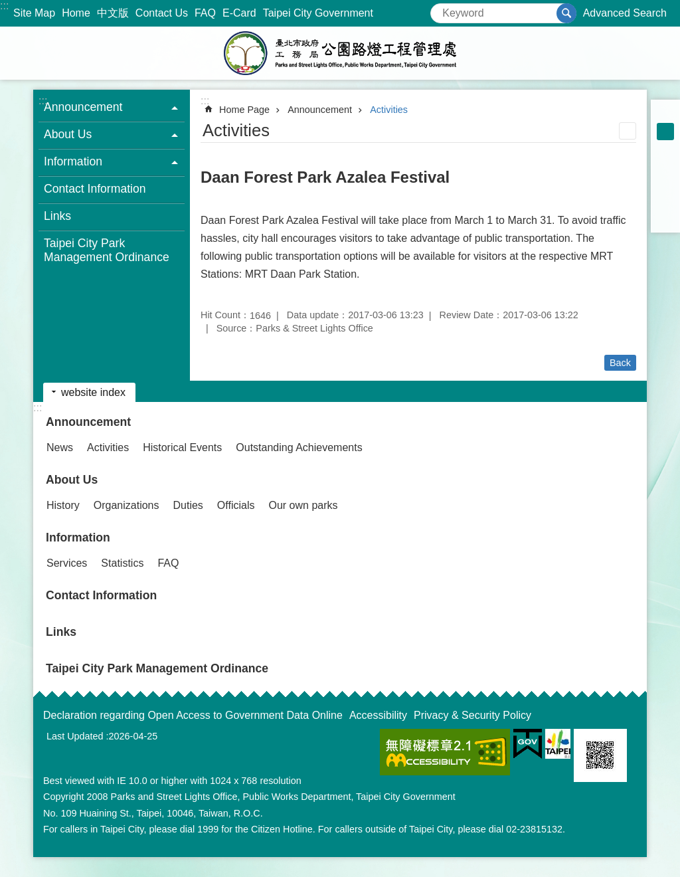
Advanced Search (625, 13)
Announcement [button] (83, 107)
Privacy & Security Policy (472, 715)
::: (4, 5)
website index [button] (93, 392)
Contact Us (161, 13)
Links (57, 216)
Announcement (320, 109)
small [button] (665, 114)
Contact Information (95, 188)
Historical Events (182, 447)
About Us (72, 479)
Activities (389, 109)
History (63, 505)
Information (78, 537)
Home (76, 13)
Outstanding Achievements (299, 447)
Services (66, 563)
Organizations (126, 505)
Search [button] (566, 13)
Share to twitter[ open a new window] (665, 183)
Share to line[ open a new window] (665, 200)
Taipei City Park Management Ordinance (106, 250)
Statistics (122, 563)
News (59, 447)
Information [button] (73, 161)
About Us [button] (68, 134)
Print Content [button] (627, 131)
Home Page (244, 109)
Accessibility (378, 715)
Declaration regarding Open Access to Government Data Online (193, 715)
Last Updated (75, 736)
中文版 (113, 13)
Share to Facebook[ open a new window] (665, 166)
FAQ (205, 13)
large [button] (665, 148)
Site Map (34, 13)
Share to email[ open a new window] (665, 218)
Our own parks (302, 505)
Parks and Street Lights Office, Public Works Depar (340, 53)
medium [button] (665, 131)
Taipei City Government (318, 13)
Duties (188, 505)
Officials (236, 505)
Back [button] (620, 362)
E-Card (239, 13)
